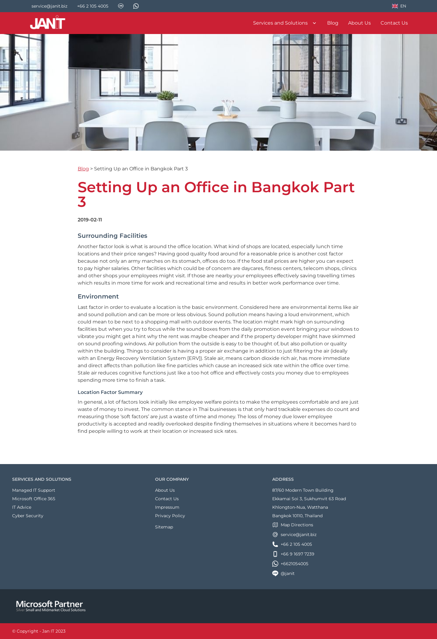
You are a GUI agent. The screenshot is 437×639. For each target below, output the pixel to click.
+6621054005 (290, 563)
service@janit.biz (294, 534)
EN (399, 7)
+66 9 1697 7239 (293, 554)
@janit (283, 573)
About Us (359, 23)
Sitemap (164, 527)
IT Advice (21, 507)
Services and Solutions (285, 23)
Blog (332, 23)
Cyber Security (27, 515)
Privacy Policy (170, 515)
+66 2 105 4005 (292, 544)
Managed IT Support (33, 490)
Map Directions (292, 524)
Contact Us (394, 23)
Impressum (167, 507)
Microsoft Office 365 (33, 498)
